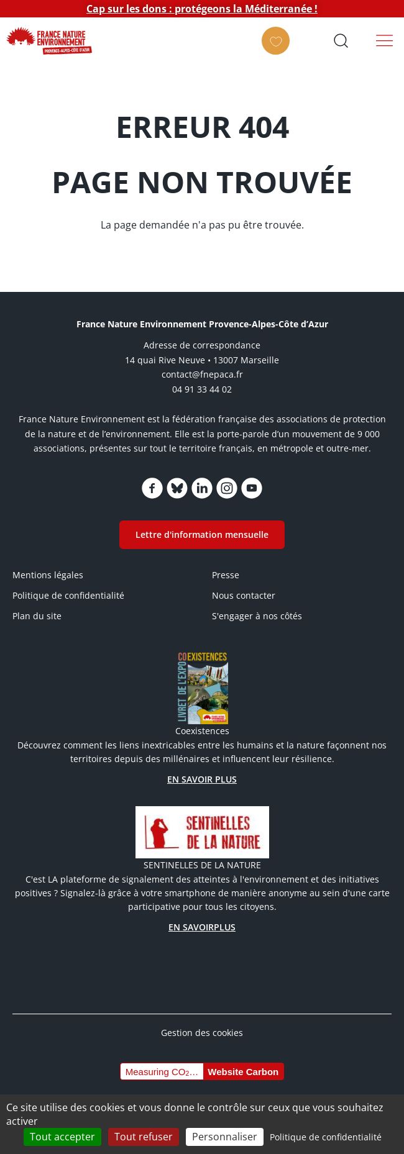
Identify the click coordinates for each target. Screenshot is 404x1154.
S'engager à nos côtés (257, 616)
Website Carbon (243, 1071)
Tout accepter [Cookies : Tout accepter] (62, 1136)
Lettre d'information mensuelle (202, 534)
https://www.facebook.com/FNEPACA (152, 488)
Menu (385, 40)
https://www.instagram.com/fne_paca (226, 488)
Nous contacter (243, 595)
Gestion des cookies (202, 1032)
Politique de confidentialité (68, 595)
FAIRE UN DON (279, 51)
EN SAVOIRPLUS (202, 927)
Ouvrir (340, 40)
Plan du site (37, 616)
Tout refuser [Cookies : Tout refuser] (143, 1136)
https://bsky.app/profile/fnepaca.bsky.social (177, 488)
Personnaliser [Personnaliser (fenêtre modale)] (224, 1136)
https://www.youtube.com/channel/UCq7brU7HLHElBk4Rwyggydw (251, 488)
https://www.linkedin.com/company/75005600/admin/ (202, 488)
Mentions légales (47, 575)
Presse (225, 575)
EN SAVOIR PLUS (202, 779)
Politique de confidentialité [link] (326, 1137)
